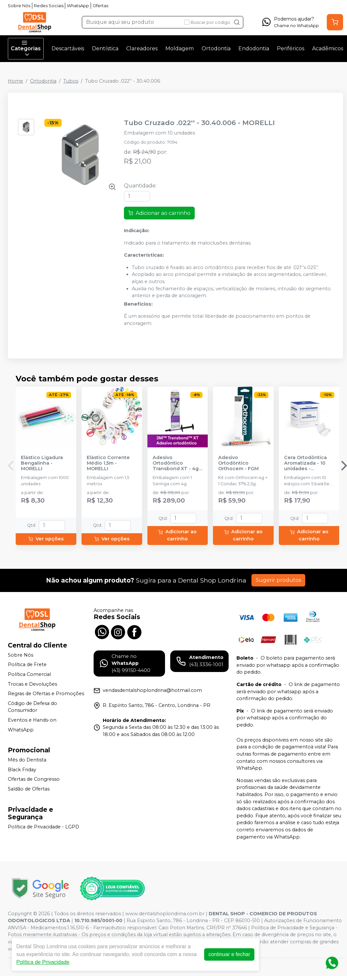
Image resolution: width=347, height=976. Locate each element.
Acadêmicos (327, 48)
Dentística (105, 48)
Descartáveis (68, 48)
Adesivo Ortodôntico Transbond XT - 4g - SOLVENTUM (177, 463)
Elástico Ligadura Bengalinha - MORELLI (42, 463)
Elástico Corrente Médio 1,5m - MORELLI (108, 463)
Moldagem (179, 48)
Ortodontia (216, 48)
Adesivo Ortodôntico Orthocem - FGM (238, 463)
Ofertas (100, 5)
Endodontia (253, 48)
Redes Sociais (49, 5)
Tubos (70, 81)
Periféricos (290, 48)
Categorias (26, 49)
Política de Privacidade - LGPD (43, 827)
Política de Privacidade (42, 962)
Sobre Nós (19, 5)
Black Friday (22, 770)
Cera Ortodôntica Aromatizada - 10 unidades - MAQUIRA (305, 463)
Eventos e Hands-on (32, 720)
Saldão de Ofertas (29, 789)
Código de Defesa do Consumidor (32, 706)
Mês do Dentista (27, 760)
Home (15, 81)
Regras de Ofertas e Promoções (46, 693)
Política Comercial (29, 674)
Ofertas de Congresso (34, 779)
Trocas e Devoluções (32, 684)
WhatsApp (78, 5)
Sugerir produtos (278, 580)
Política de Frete (27, 665)
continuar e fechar (229, 954)
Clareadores (142, 48)
